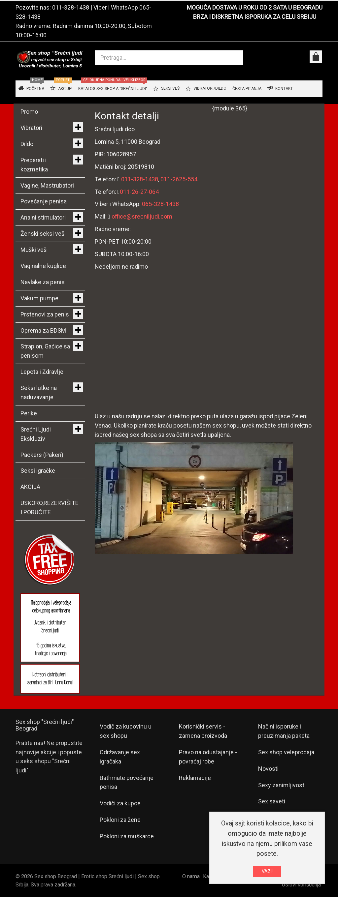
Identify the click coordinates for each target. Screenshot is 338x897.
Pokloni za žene (120, 819)
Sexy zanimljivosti (282, 785)
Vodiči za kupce (120, 803)
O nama (191, 876)
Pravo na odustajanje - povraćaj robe (208, 757)
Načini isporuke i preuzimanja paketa (284, 731)
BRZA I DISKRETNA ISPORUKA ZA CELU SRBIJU (254, 16)
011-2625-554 (178, 179)
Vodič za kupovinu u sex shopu (126, 731)
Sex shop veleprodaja (286, 752)
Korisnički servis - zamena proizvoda (203, 731)
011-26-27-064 (139, 191)
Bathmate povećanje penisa (126, 782)
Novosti (268, 768)
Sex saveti (271, 801)
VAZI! (267, 871)
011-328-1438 (70, 7)
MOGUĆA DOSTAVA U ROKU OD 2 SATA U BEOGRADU (254, 7)
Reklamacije (195, 777)
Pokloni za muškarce (127, 836)
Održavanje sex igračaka (120, 757)
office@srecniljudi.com (142, 216)
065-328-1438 (160, 203)
